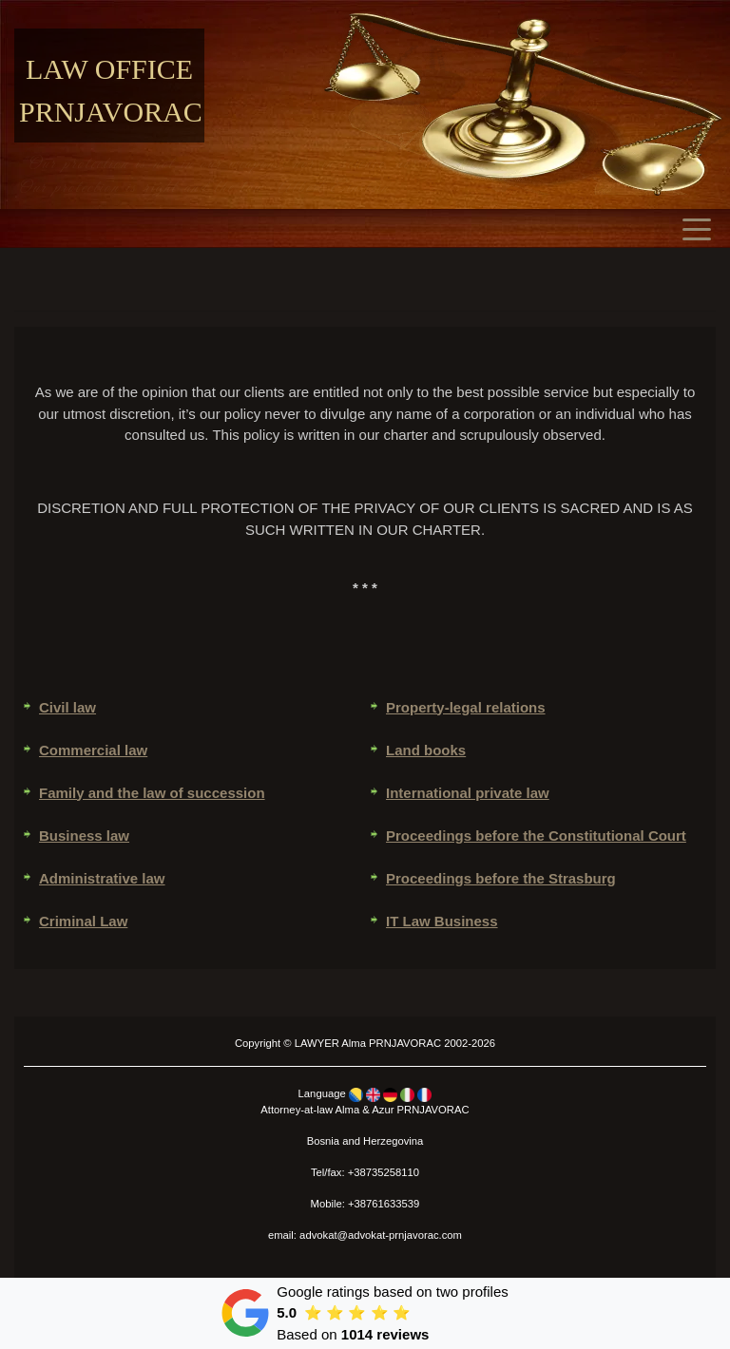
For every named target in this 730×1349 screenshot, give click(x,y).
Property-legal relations (466, 707)
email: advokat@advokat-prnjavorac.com (365, 1235)
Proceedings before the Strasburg (501, 878)
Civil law (67, 707)
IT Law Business (442, 921)
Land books (426, 750)
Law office (109, 69)
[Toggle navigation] (701, 228)
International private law (467, 793)
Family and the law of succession (152, 793)
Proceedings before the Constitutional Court (536, 835)
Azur (383, 1109)
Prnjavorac (110, 111)
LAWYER (317, 1043)
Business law (84, 835)
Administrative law (102, 878)
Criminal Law (83, 921)
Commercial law (93, 750)
